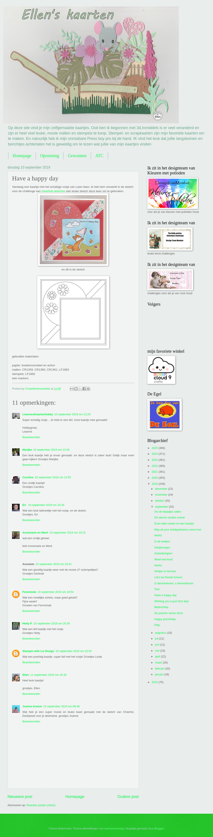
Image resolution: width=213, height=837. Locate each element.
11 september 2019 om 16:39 (48, 674)
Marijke (27, 449)
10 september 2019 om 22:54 (74, 651)
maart (159, 662)
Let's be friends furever (168, 577)
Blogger (159, 828)
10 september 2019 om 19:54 (55, 592)
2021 (155, 471)
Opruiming (49, 155)
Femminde (29, 592)
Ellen (25, 674)
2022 (155, 465)
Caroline (28, 477)
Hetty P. (27, 623)
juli (157, 638)
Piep (157, 625)
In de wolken (162, 541)
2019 (155, 483)
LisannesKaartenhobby (37, 414)
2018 (155, 682)
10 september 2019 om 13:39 (51, 449)
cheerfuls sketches (53, 191)
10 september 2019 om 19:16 (67, 532)
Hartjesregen (162, 547)
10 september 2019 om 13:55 (53, 477)
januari (159, 674)
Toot (156, 589)
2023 (155, 459)
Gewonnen (77, 155)
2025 (155, 448)
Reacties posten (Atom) (41, 805)
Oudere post (128, 796)
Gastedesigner (163, 553)
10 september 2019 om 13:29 (72, 414)
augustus (161, 632)
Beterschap (161, 607)
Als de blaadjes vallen (167, 511)
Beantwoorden (31, 437)
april (158, 656)
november (161, 494)
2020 (155, 477)
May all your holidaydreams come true (177, 529)
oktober (160, 500)
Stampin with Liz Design (38, 651)
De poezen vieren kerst (168, 613)
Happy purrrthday (165, 619)
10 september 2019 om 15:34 (46, 505)
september (162, 506)
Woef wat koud (163, 559)
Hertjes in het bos (165, 571)
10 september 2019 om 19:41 (54, 564)
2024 (155, 453)
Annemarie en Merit (35, 532)
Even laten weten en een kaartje (174, 523)
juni (157, 644)
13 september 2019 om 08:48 (61, 706)
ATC (99, 155)
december (161, 488)
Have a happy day (165, 595)
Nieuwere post (20, 796)
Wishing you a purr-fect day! (171, 601)
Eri (24, 505)
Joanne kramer (32, 706)
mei (157, 650)
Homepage (22, 155)
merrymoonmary (114, 828)
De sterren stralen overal (169, 517)
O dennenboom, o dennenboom (173, 583)
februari (160, 668)
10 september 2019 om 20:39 (52, 623)
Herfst (158, 535)
